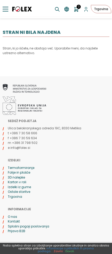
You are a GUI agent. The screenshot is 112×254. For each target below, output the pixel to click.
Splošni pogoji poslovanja (28, 226)
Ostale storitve (19, 191)
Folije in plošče (19, 172)
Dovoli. (69, 251)
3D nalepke (16, 177)
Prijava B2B (16, 231)
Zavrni (58, 251)
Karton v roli (17, 182)
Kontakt (14, 221)
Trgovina (101, 9)
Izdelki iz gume (19, 187)
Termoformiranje (21, 168)
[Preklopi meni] (5, 9)
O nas (12, 216)
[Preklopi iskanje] (57, 9)
